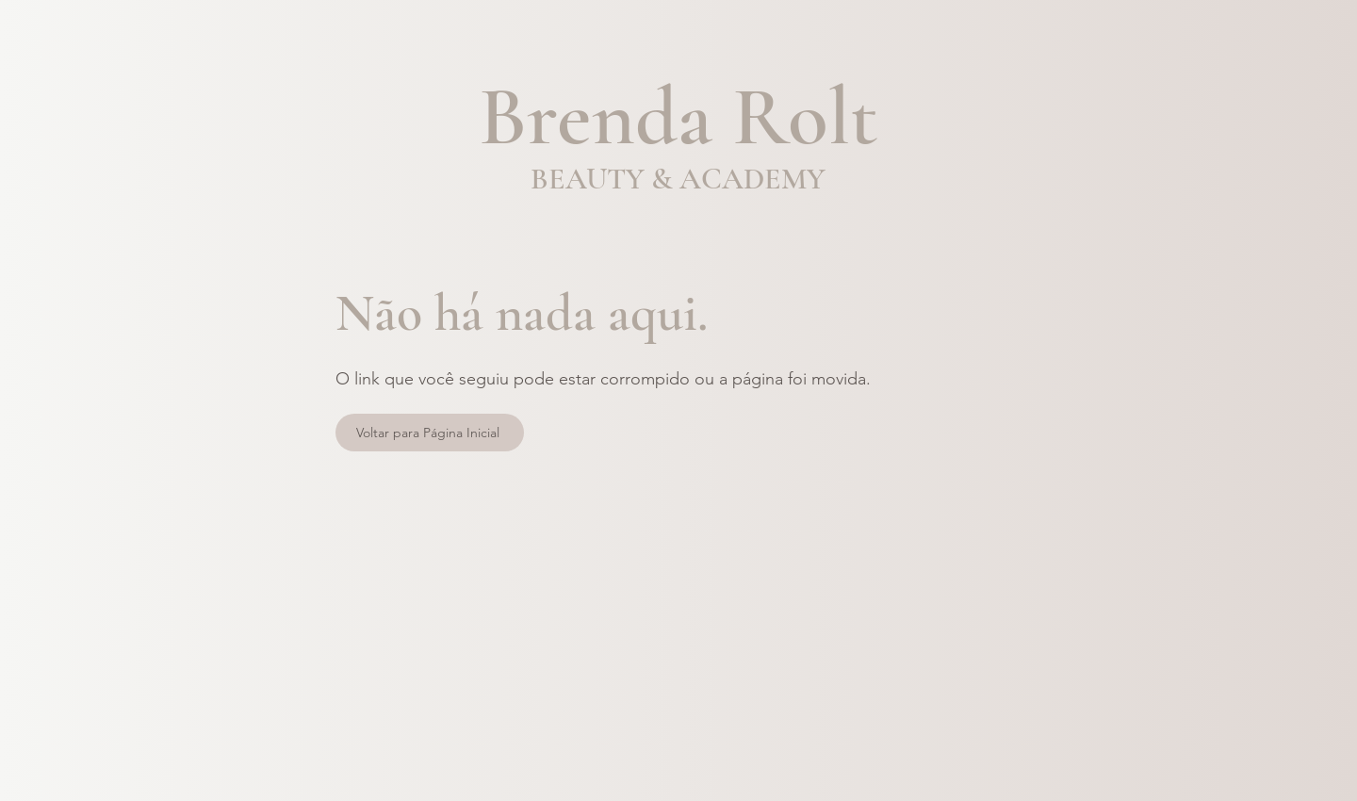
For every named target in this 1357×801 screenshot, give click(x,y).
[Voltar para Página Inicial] (429, 432)
